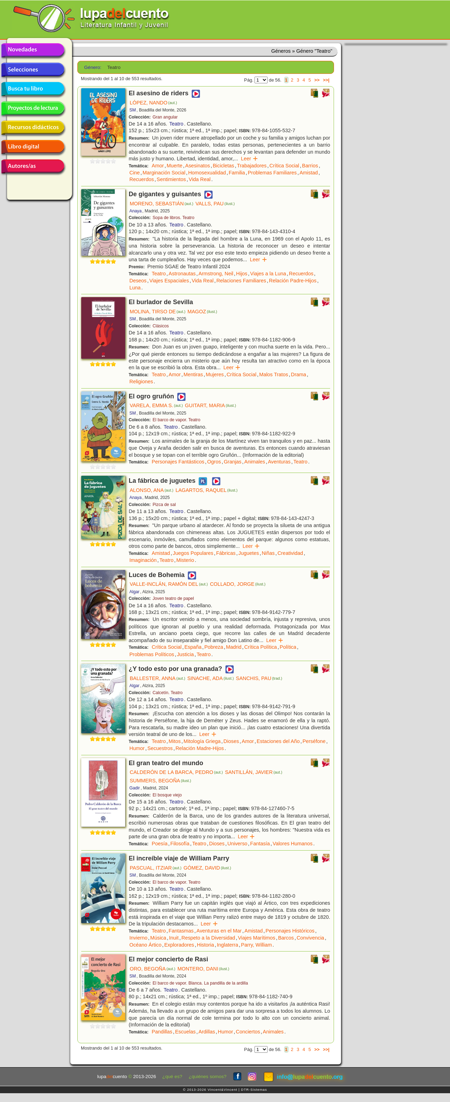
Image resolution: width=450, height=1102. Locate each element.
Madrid (234, 647)
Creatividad (290, 553)
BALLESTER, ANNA (157, 678)
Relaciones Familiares (241, 280)
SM (132, 110)
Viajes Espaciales (169, 280)
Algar (134, 591)
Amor (158, 165)
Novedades (32, 50)
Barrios (310, 165)
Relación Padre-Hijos (292, 280)
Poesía (160, 843)
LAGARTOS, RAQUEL (206, 490)
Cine (134, 172)
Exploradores (179, 945)
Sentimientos (171, 179)
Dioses (231, 741)
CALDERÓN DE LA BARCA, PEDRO (176, 772)
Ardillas (206, 1031)
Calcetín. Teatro (167, 692)
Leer (249, 158)
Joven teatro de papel (173, 598)
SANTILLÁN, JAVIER (253, 772)
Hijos (242, 273)
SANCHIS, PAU (259, 678)
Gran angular (165, 117)
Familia (237, 172)
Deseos (138, 280)
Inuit (174, 938)
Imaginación (143, 560)
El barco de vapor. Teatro (176, 419)
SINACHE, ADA (210, 678)
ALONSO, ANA (151, 490)
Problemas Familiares (272, 172)
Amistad (309, 172)
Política (288, 647)
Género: (92, 67)
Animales (254, 461)
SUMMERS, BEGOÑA (160, 780)
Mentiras (193, 374)
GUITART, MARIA (210, 405)
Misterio (185, 560)
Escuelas (185, 1031)
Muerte (174, 165)
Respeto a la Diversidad (208, 938)
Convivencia (310, 938)
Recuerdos (141, 179)
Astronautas (182, 273)
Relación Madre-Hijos (199, 748)
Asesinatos (197, 165)
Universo (237, 843)
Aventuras (279, 461)
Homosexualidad (207, 172)
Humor (136, 748)
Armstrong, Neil (215, 273)
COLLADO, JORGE (237, 584)
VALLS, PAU (215, 203)
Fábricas (226, 553)
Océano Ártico (145, 945)
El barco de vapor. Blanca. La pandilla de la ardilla (200, 983)
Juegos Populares (193, 553)
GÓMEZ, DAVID (207, 868)
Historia (205, 945)
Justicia (185, 654)
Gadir (134, 788)
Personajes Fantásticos (178, 461)
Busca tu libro (32, 89)
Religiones (141, 381)
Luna (135, 287)
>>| (326, 80)
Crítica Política (260, 647)
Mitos (175, 741)
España (192, 647)
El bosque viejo (167, 795)
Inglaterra (227, 945)
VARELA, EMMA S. (156, 405)
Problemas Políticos (151, 654)
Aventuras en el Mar (219, 931)
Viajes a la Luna (268, 273)
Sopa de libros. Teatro (173, 217)
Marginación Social (164, 172)
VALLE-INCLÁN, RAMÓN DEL (169, 584)
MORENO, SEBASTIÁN (161, 203)
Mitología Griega (202, 741)
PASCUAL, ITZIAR (155, 868)
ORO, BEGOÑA (152, 969)
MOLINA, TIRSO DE (157, 311)
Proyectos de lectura (32, 108)
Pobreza (213, 647)
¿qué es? (172, 1076)
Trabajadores (251, 165)
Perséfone (314, 741)
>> (317, 80)
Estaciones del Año (278, 741)
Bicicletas (223, 165)
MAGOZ (202, 311)
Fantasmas (181, 931)
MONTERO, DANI (204, 969)
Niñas (268, 553)
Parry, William (256, 945)
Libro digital (32, 147)
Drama (298, 374)
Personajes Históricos (289, 931)
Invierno (138, 938)
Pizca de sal (164, 504)
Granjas (232, 461)
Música (158, 938)
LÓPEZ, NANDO (153, 102)
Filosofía (179, 843)
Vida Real (200, 179)
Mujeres (215, 374)
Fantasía (260, 843)
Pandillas (162, 1031)
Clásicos (161, 325)
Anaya (135, 211)
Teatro (176, 124)
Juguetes (248, 553)
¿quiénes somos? (207, 1076)
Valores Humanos (293, 843)
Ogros (214, 461)
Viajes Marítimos (256, 938)
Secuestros (160, 748)
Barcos (286, 938)
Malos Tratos (273, 374)
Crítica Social (284, 165)
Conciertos (248, 1031)
